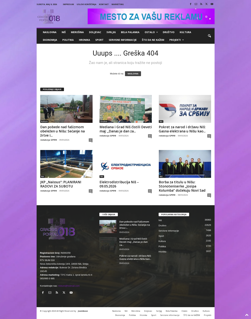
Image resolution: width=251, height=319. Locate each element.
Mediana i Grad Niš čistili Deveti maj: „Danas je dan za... (126, 129)
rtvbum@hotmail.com (69, 286)
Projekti (176, 40)
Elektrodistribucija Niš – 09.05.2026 (119, 184)
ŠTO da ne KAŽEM (153, 39)
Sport (99, 39)
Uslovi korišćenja (86, 4)
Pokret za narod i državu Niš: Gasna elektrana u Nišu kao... (182, 129)
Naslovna (49, 32)
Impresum (68, 4)
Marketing (118, 4)
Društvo (168, 32)
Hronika (84, 39)
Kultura (185, 32)
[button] (209, 36)
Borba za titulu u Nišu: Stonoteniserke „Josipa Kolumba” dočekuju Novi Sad (182, 186)
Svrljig (111, 32)
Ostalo (151, 32)
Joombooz (83, 311)
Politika (68, 39)
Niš (64, 32)
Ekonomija (50, 39)
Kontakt (104, 4)
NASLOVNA (133, 74)
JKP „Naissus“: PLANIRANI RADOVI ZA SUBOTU (60, 184)
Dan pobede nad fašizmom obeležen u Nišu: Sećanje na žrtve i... (62, 131)
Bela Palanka (130, 32)
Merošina (77, 32)
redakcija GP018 (48, 140)
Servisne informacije (123, 39)
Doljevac (95, 32)
